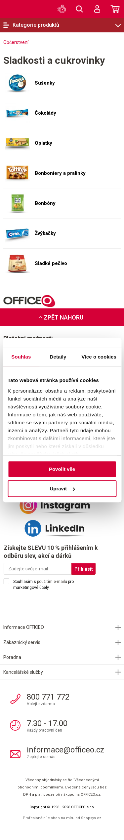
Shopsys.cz (91, 818)
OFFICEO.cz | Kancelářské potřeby (15, 8)
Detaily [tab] (58, 357)
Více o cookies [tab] (98, 357)
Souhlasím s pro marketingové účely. (43, 584)
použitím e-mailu (52, 581)
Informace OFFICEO (23, 627)
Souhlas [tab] (21, 357)
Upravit (62, 488)
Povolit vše (62, 469)
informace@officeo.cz (65, 749)
